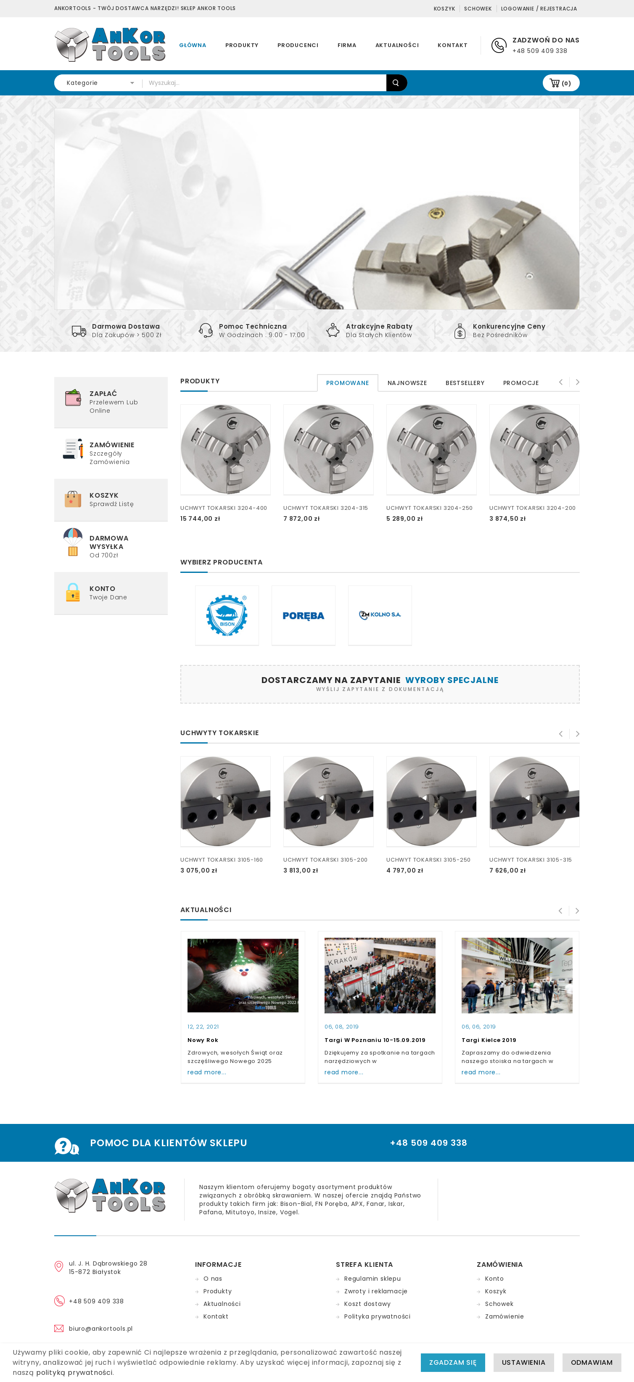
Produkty (242, 45)
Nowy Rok (203, 1040)
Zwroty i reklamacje (376, 1291)
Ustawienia (524, 1362)
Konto (494, 1278)
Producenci (298, 45)
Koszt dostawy (367, 1304)
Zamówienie (504, 1316)
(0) (566, 83)
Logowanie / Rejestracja (539, 8)
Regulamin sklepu (372, 1278)
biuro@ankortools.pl (101, 1328)
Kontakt (453, 45)
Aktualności (397, 45)
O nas (212, 1278)
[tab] (347, 383)
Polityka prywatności (377, 1316)
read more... (207, 1072)
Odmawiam (592, 1362)
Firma (347, 45)
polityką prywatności (74, 1372)
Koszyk (444, 8)
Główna (192, 45)
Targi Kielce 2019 (489, 1040)
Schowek (478, 8)
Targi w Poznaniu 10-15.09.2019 (375, 1040)
